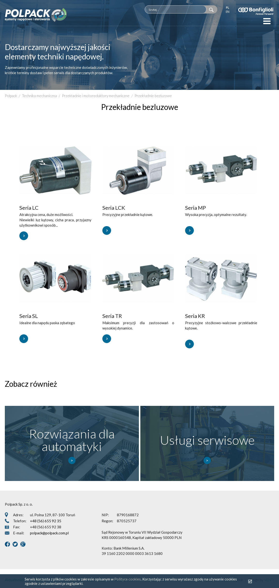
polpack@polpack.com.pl (49, 533)
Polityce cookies (127, 579)
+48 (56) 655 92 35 (45, 521)
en (227, 12)
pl (227, 8)
